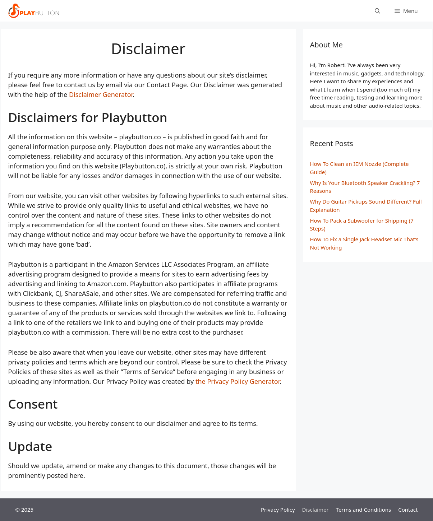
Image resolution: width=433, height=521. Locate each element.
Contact (408, 509)
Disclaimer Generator (101, 94)
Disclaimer (315, 509)
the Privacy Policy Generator (237, 381)
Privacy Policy (278, 509)
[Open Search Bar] (377, 11)
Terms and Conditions (363, 509)
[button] (406, 11)
